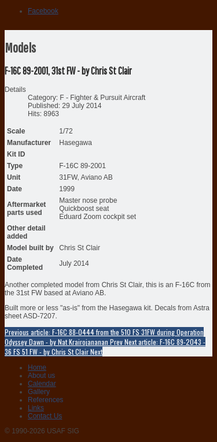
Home (37, 367)
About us (41, 376)
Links (36, 408)
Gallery (39, 392)
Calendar (42, 384)
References (45, 400)
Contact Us (45, 416)
